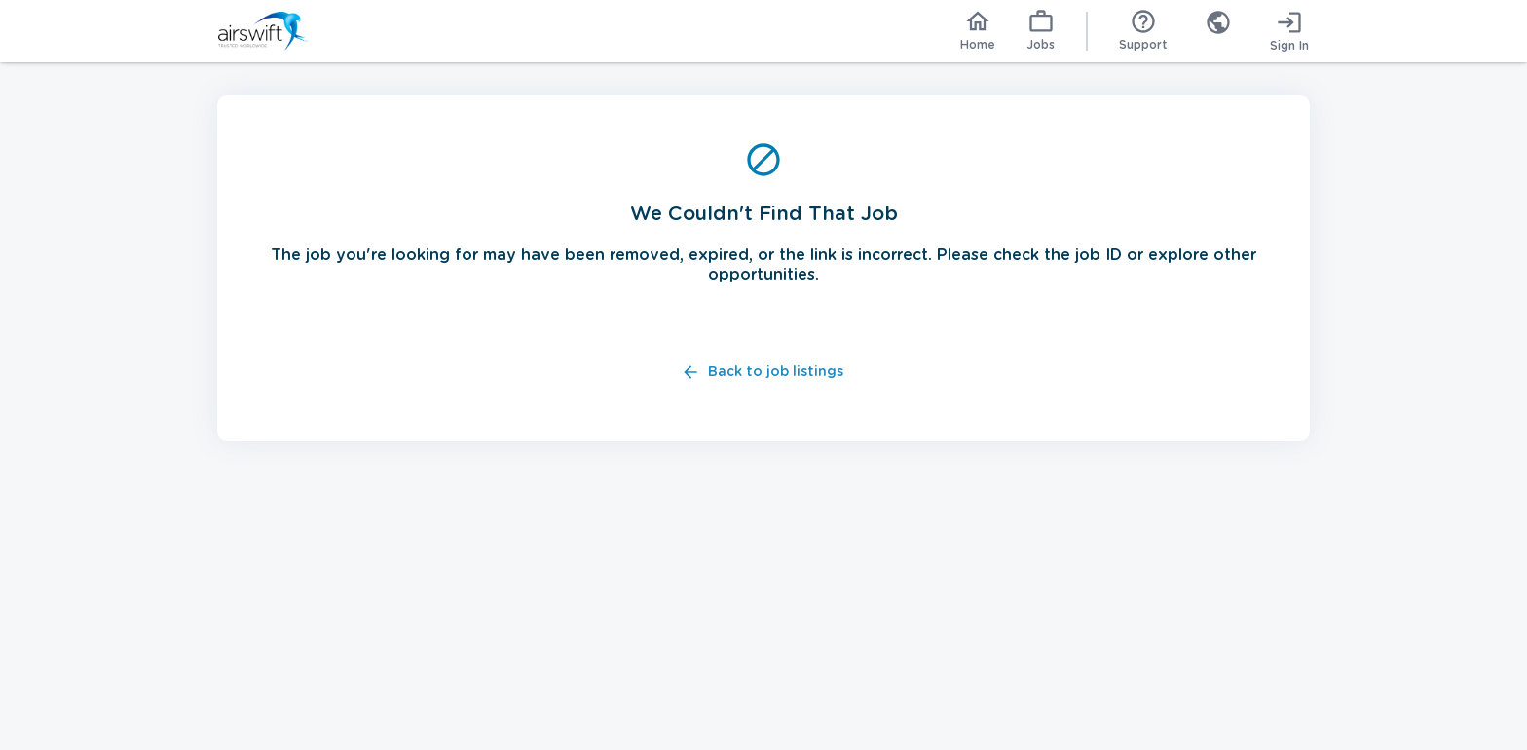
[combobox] (1218, 31)
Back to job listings (764, 373)
